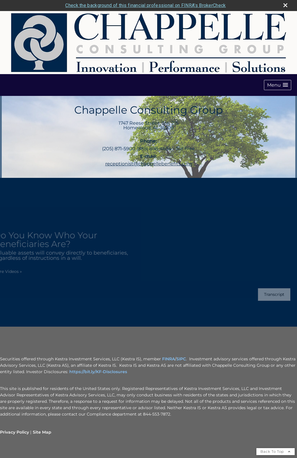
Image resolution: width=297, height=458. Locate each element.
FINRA (168, 359)
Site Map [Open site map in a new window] (42, 432)
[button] (277, 85)
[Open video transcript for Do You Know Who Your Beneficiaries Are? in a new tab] (271, 294)
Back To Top (275, 451)
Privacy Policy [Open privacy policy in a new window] (14, 432)
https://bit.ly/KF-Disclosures (98, 371)
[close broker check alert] (285, 5)
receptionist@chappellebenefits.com (148, 164)
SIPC (181, 359)
